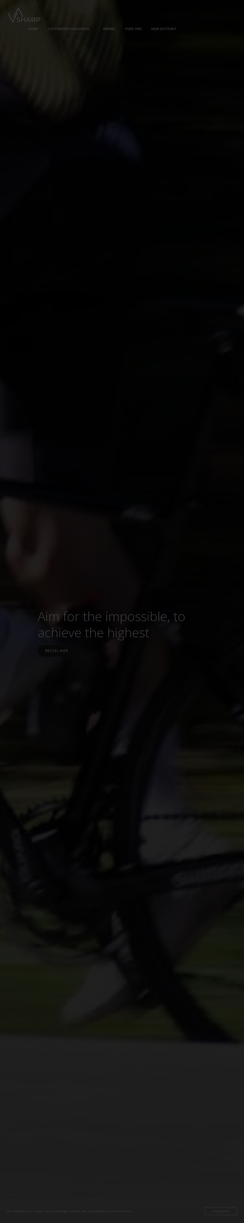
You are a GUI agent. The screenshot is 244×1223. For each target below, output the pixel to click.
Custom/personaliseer (70, 28)
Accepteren (221, 1211)
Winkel (109, 28)
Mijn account (166, 28)
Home (33, 28)
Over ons (133, 28)
